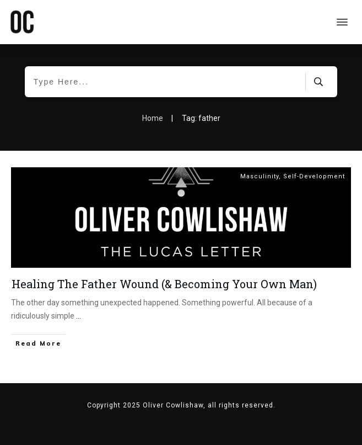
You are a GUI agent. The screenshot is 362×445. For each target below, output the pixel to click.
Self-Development (314, 176)
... (78, 315)
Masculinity (259, 176)
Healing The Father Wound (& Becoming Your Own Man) (164, 284)
